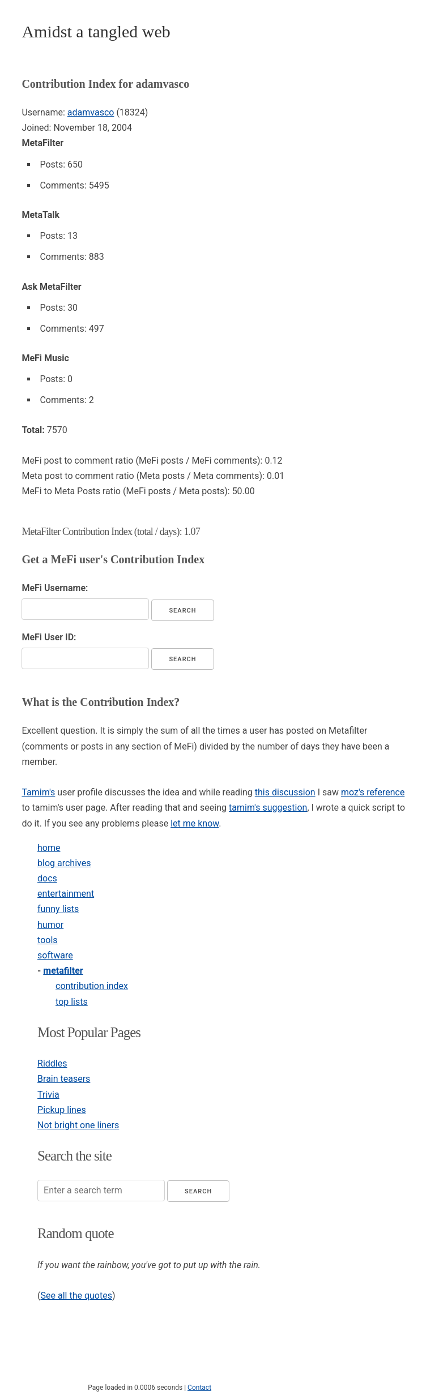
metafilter (63, 970)
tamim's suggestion (268, 807)
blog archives (64, 863)
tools (47, 940)
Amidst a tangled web (96, 31)
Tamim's (38, 792)
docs (47, 878)
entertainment (65, 893)
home (48, 847)
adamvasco (90, 112)
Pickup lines (61, 1109)
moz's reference (372, 792)
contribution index (92, 986)
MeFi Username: (55, 588)
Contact (199, 1388)
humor (50, 924)
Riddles (52, 1063)
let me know (194, 823)
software (55, 955)
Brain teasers (63, 1078)
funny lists (58, 909)
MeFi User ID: (49, 637)
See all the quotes (76, 1295)
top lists (72, 1001)
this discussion (285, 792)
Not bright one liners (78, 1125)
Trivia (48, 1094)
